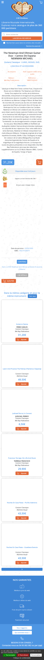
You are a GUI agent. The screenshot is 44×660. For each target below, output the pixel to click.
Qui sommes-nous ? (22, 633)
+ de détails (22, 275)
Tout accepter (9, 655)
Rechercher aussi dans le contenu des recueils (23, 43)
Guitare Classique (12, 62)
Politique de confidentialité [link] (21, 658)
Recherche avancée (33, 46)
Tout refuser (23, 655)
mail (40, 645)
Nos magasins (22, 628)
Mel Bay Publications (11, 80)
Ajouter (39, 162)
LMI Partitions (22, 18)
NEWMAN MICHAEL (22, 58)
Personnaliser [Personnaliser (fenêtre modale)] (36, 655)
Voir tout (32, 296)
